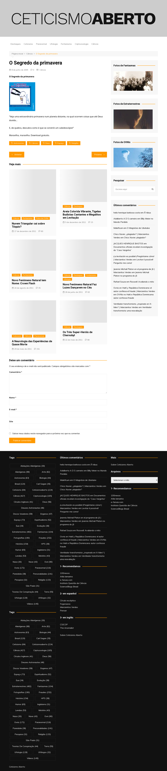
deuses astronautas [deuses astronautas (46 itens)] (32, 508)
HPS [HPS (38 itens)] (45, 544)
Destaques (15, 44)
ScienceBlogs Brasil (69, 586)
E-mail (13, 409)
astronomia (19, 143)
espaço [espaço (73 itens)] (19, 520)
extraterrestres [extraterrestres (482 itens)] (21, 532)
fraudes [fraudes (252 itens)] (45, 538)
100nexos (65, 573)
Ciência (94, 44)
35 (39, 288)
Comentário (15, 372)
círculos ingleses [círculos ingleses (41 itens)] (23, 502)
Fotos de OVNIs (42, 218)
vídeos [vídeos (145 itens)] (32, 604)
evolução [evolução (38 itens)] (43, 526)
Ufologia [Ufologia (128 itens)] (21, 598)
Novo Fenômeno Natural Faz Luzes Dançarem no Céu (80, 286)
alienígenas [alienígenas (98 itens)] (22, 472)
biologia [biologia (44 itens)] (45, 478)
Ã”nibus (147, 212)
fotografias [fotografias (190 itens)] (22, 538)
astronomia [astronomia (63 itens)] (21, 478)
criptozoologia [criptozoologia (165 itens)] (42, 496)
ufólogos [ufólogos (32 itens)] (44, 598)
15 (92, 222)
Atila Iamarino (66, 576)
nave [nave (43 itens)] (33, 562)
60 (42, 231)
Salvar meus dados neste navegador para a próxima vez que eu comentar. (46, 433)
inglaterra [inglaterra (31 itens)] (43, 550)
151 (38, 349)
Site (11, 421)
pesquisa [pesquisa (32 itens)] (21, 580)
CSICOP (64, 624)
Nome (12, 397)
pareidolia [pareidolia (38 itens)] (19, 574)
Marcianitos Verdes (69, 607)
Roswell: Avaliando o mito (142, 281)
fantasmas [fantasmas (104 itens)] (45, 532)
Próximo (98, 154)
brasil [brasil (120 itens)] (20, 484)
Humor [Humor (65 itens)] (20, 550)
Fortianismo (66, 44)
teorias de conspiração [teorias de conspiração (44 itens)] (25, 592)
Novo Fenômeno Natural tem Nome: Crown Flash (29, 282)
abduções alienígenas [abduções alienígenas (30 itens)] (32, 466)
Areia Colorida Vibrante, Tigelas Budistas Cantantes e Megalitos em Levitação (82, 214)
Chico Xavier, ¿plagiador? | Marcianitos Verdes (81, 486)
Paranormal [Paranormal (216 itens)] (43, 568)
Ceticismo (28, 44)
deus (47, 143)
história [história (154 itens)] (22, 544)
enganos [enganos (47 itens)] (46, 514)
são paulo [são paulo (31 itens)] (32, 586)
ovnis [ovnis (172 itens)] (19, 568)
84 (88, 340)
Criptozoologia (81, 44)
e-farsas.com (66, 580)
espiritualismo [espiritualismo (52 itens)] (43, 520)
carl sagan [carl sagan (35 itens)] (43, 484)
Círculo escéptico (68, 600)
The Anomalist (67, 628)
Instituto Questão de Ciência (73, 583)
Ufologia (54, 44)
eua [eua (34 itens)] (19, 526)
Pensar (63, 610)
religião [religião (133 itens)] (44, 580)
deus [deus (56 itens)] (46, 502)
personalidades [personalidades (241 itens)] (43, 574)
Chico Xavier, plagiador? (135, 237)
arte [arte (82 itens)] (46, 472)
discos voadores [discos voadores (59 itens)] (23, 514)
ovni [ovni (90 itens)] (48, 562)
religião (74, 143)
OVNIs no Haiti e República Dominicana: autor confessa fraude (83, 543)
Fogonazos (65, 604)
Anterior (18, 154)
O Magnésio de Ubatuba (138, 228)
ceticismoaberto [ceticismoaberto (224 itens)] (42, 490)
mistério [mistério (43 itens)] (44, 556)
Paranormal (41, 44)
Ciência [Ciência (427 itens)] (19, 496)
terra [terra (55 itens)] (48, 592)
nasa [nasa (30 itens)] (17, 562)
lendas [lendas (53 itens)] (20, 556)
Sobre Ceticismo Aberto (71, 635)
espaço (60, 143)
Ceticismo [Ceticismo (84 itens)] (19, 490)
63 (89, 292)
